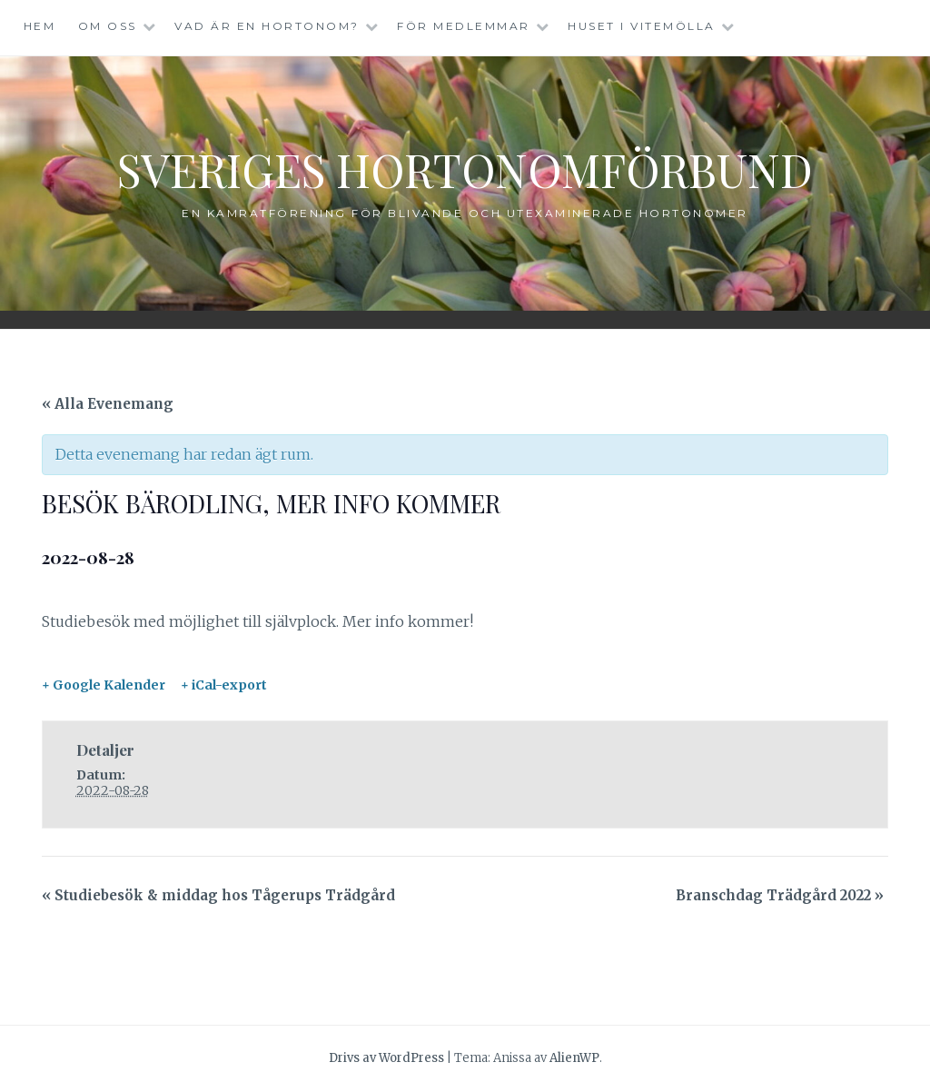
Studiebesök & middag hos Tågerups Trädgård (218, 895)
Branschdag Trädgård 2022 (780, 895)
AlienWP (574, 1058)
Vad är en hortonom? (267, 26)
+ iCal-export (224, 685)
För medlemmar (463, 26)
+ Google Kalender (103, 685)
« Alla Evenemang (107, 403)
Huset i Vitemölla (642, 26)
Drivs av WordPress (386, 1058)
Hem (40, 26)
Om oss (107, 26)
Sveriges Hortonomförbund (465, 169)
